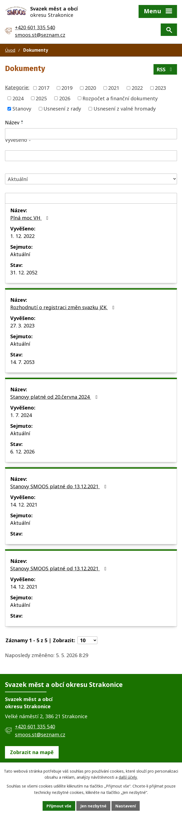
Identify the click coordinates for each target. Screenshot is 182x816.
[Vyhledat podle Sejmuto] (91, 198)
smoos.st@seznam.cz (40, 35)
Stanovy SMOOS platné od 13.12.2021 (59, 568)
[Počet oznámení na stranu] (87, 640)
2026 (64, 98)
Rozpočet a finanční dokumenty (120, 98)
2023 (160, 88)
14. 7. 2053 (22, 362)
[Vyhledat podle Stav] (91, 179)
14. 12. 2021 (23, 504)
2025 (41, 98)
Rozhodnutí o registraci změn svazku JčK (63, 307)
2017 (43, 88)
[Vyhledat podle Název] (91, 133)
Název (12, 122)
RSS (165, 69)
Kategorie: (17, 87)
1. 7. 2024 (21, 415)
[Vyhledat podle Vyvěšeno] (91, 155)
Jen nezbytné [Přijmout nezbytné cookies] (93, 806)
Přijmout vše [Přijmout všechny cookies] (58, 806)
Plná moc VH (30, 217)
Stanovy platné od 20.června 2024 (55, 396)
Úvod (10, 50)
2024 (18, 98)
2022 (137, 88)
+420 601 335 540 (35, 27)
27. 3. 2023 (22, 325)
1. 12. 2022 (22, 236)
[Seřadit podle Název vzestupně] (22, 121)
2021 (113, 88)
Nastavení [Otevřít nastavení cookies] (125, 806)
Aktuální (20, 254)
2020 (90, 88)
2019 (66, 88)
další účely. (128, 777)
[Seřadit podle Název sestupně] (22, 123)
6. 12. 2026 (22, 451)
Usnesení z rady (62, 108)
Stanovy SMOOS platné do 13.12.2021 (59, 486)
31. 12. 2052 (23, 272)
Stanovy (21, 108)
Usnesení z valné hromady (124, 108)
